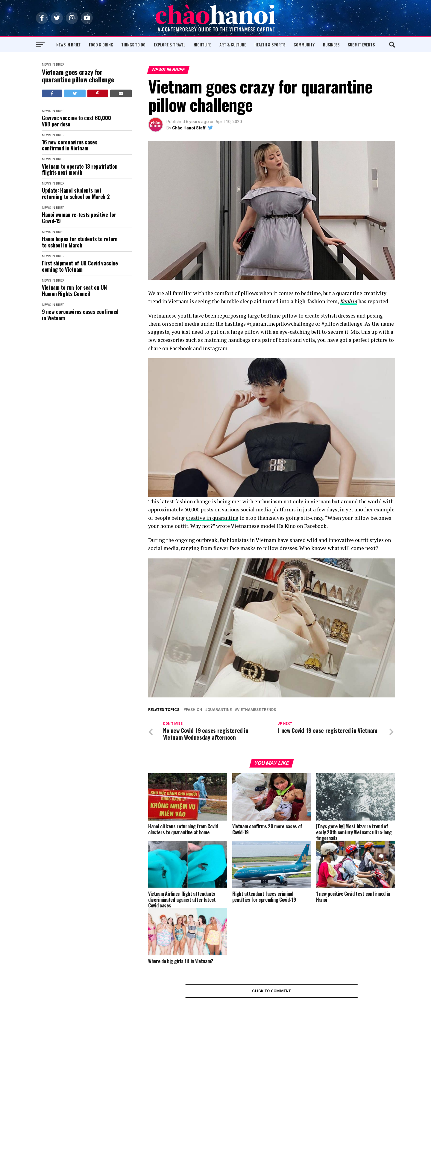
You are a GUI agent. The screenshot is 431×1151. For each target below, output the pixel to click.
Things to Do (133, 44)
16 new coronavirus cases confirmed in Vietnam (69, 145)
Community (304, 44)
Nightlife (202, 44)
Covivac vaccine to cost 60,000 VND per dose (76, 121)
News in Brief (68, 44)
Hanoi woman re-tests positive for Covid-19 (79, 218)
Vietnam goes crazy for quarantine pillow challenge (78, 76)
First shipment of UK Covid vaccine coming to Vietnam (80, 266)
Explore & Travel (169, 44)
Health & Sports (269, 44)
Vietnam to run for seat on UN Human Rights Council (74, 290)
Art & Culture (232, 44)
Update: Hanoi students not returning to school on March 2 (76, 193)
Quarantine (219, 710)
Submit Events (361, 44)
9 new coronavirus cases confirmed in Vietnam (80, 315)
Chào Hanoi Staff (189, 128)
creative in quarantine (212, 517)
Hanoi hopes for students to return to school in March (80, 242)
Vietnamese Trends (256, 710)
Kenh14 (348, 301)
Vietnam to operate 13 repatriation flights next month (80, 169)
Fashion (194, 710)
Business (331, 44)
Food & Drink (101, 44)
